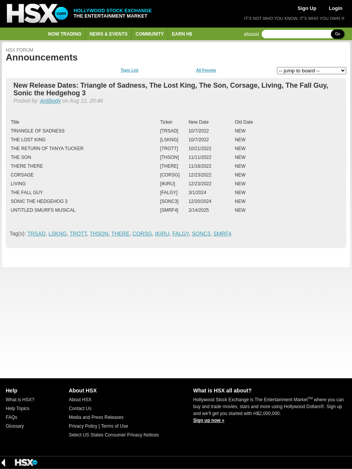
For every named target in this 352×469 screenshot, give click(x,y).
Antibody (50, 101)
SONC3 (201, 233)
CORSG (142, 233)
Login (335, 8)
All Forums (206, 70)
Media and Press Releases (96, 417)
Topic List (129, 70)
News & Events (108, 34)
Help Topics (17, 408)
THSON (99, 233)
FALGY (180, 233)
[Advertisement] (176, 322)
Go (337, 34)
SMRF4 (222, 233)
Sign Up (307, 8)
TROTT (78, 233)
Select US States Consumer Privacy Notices (114, 435)
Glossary (15, 426)
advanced (251, 34)
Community (149, 34)
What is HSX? (20, 399)
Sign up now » (208, 420)
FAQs (11, 417)
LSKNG (58, 233)
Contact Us (80, 408)
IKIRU (162, 233)
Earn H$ (182, 34)
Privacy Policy (83, 426)
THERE (120, 233)
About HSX (80, 399)
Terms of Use (114, 426)
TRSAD (36, 233)
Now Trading (64, 34)
